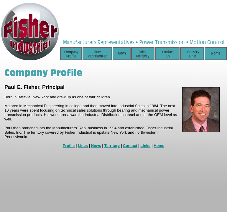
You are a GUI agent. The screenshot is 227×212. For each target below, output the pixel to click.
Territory (112, 145)
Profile (69, 145)
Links (145, 145)
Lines (83, 145)
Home (159, 145)
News (96, 145)
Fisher (31, 87)
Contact (130, 145)
